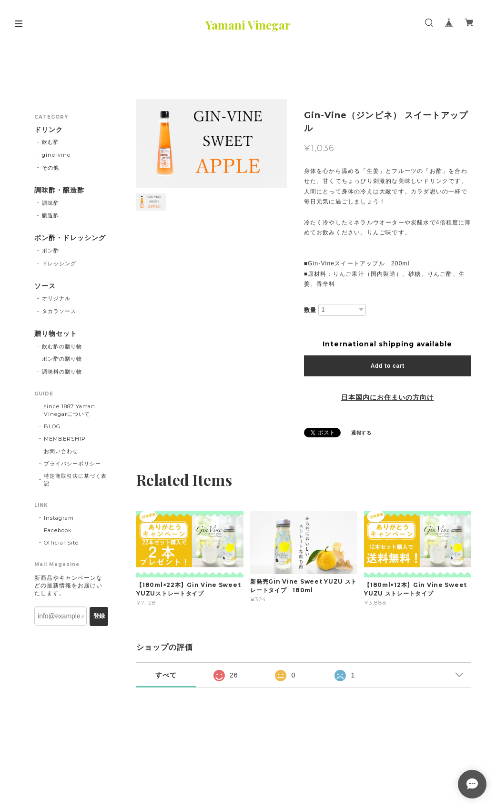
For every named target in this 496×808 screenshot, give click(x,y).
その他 (50, 167)
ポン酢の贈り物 (62, 358)
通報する (361, 433)
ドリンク (48, 130)
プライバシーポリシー (72, 463)
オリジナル (56, 298)
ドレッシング (59, 263)
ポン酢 (50, 250)
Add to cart (388, 366)
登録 (99, 616)
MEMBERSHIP (65, 438)
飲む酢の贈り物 (62, 346)
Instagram (59, 518)
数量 (310, 310)
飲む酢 (50, 142)
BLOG (52, 426)
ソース (45, 286)
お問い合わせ (61, 451)
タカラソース (59, 311)
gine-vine (56, 155)
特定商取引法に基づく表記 (75, 480)
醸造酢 (50, 215)
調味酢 (50, 203)
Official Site (61, 542)
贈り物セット (55, 334)
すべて (166, 675)
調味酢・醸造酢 (59, 190)
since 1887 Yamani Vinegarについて (70, 410)
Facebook (58, 530)
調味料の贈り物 (62, 371)
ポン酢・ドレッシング (70, 238)
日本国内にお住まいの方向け (387, 397)
